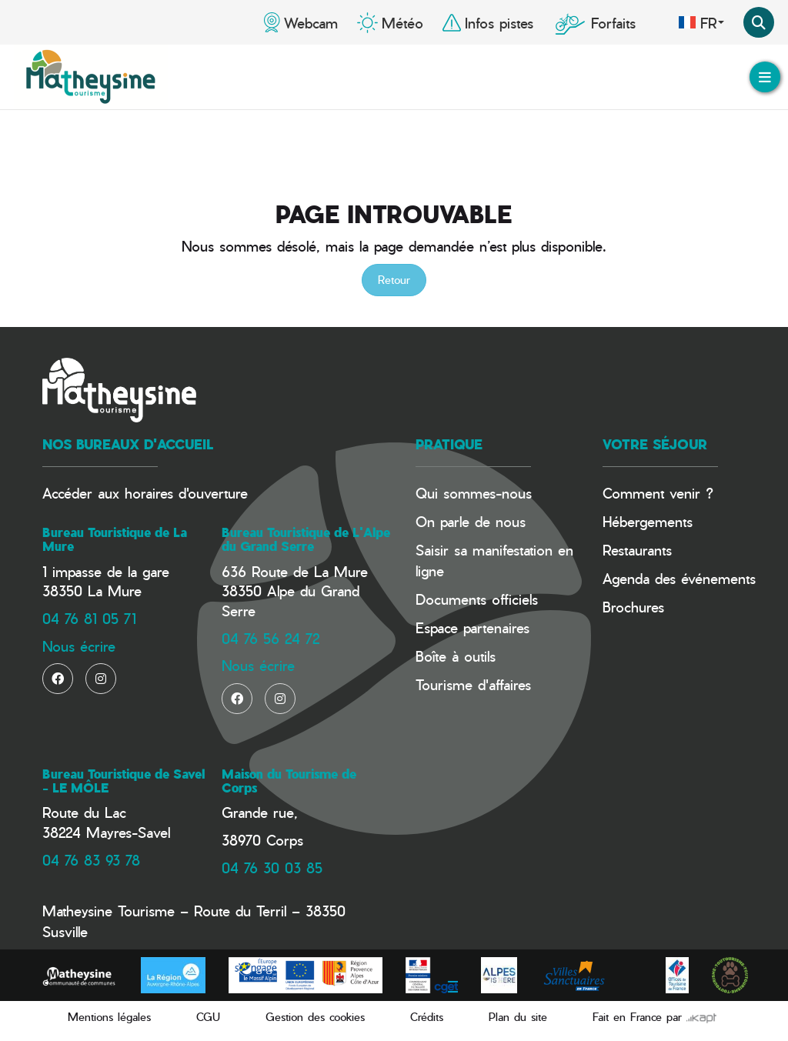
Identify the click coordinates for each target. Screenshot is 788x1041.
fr (701, 22)
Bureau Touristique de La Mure (114, 539)
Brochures (633, 607)
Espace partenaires (472, 627)
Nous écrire (78, 646)
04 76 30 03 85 (272, 867)
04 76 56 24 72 (270, 638)
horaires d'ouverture (186, 493)
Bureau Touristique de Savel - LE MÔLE (123, 781)
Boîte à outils (456, 656)
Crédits (426, 1016)
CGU (208, 1016)
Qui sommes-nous (474, 493)
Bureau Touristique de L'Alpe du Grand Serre (306, 539)
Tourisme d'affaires (473, 684)
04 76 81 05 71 (89, 618)
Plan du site (518, 1016)
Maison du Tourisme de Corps (289, 781)
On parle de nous (471, 521)
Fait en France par (654, 1016)
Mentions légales (109, 1016)
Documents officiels (477, 599)
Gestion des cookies (315, 1016)
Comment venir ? (658, 493)
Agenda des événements (679, 578)
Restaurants (637, 550)
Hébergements (648, 521)
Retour (394, 279)
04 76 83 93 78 (91, 860)
